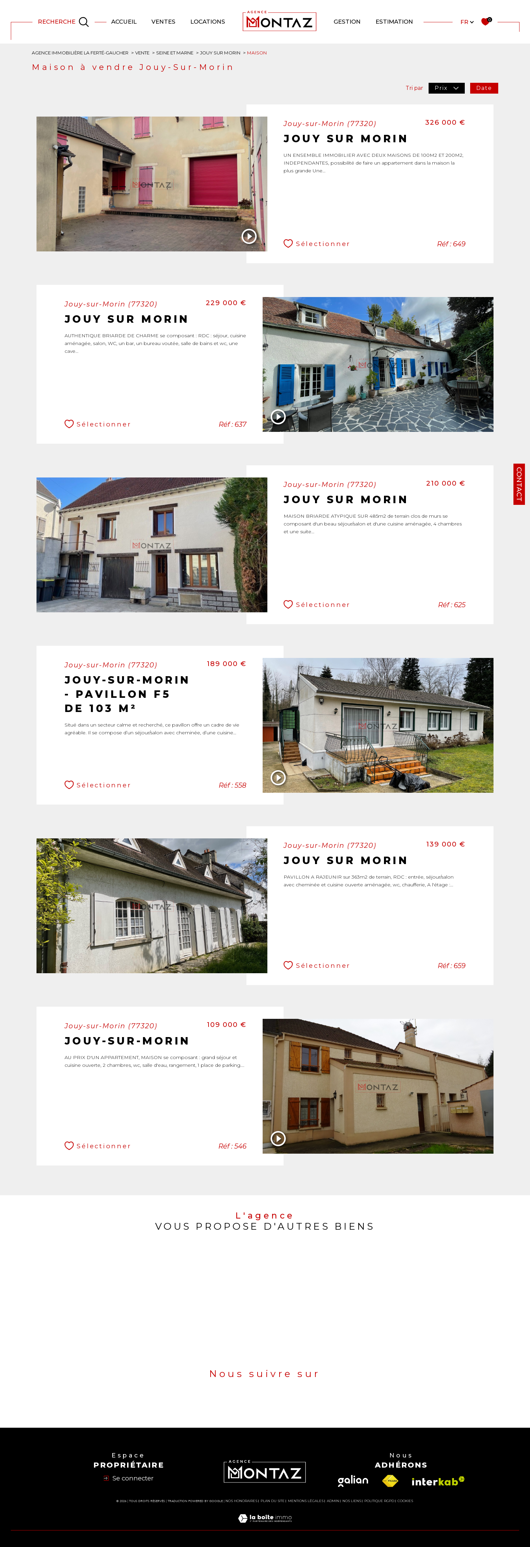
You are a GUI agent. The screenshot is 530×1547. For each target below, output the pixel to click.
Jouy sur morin (220, 52)
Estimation (394, 21)
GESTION (347, 21)
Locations (207, 21)
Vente (142, 52)
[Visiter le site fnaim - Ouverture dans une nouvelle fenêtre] (390, 1481)
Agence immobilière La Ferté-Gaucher (80, 52)
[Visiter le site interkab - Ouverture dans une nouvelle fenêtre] (438, 1480)
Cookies (405, 1501)
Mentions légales (305, 1501)
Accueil (124, 21)
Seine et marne (174, 52)
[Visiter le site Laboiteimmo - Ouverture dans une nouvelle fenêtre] (264, 1526)
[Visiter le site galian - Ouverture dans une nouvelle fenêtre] (353, 1481)
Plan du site (273, 1501)
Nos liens (351, 1501)
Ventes (163, 21)
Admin (333, 1501)
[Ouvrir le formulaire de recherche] (63, 22)
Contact (519, 484)
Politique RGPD (379, 1501)
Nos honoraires (241, 1501)
